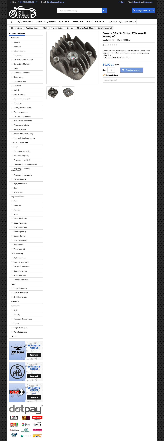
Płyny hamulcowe (20, 184)
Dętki (15, 310)
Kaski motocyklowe (21, 293)
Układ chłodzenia (20, 218)
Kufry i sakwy (18, 77)
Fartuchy (17, 314)
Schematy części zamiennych (121, 22)
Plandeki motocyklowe (22, 116)
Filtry (15, 201)
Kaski (88, 22)
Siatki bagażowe (20, 129)
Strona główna (17, 33)
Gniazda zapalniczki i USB (23, 59)
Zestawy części (19, 249)
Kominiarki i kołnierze (22, 73)
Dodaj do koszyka (131, 70)
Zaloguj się (136, 2)
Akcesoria (76, 22)
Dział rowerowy (17, 253)
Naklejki (16, 90)
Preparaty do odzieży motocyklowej (20, 169)
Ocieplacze (18, 103)
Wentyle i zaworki (20, 332)
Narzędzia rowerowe (21, 266)
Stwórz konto (148, 2)
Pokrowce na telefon (21, 125)
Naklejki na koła (19, 94)
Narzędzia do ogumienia (23, 319)
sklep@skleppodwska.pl (55, 2)
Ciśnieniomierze (20, 51)
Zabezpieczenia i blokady (23, 134)
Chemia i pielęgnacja (45, 22)
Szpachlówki (18, 192)
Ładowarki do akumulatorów (24, 138)
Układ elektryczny (20, 223)
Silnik (16, 214)
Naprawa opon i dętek (22, 99)
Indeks (105, 40)
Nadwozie (17, 205)
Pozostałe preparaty (21, 155)
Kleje (16, 68)
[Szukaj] (82, 10)
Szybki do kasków (20, 297)
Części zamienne (24, 22)
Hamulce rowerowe (21, 262)
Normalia (17, 210)
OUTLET (14, 336)
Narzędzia (99, 22)
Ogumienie (63, 22)
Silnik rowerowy (20, 275)
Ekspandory (18, 55)
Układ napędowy (20, 232)
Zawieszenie (18, 245)
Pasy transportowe (21, 112)
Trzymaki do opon (20, 327)
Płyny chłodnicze (20, 179)
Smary (16, 188)
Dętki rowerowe (20, 258)
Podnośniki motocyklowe (23, 121)
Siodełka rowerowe (21, 280)
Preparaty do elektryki (22, 160)
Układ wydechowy (20, 240)
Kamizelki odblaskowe (22, 64)
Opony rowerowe (20, 271)
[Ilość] (111, 70)
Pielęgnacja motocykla (22, 151)
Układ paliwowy (20, 236)
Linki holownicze (20, 81)
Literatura (17, 86)
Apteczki (17, 42)
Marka (119, 40)
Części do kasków (20, 288)
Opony (16, 323)
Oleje (16, 147)
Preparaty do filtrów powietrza (25, 164)
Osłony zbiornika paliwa (22, 107)
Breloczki (17, 46)
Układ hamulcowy (20, 227)
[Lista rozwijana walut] (122, 2)
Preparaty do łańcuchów (23, 175)
